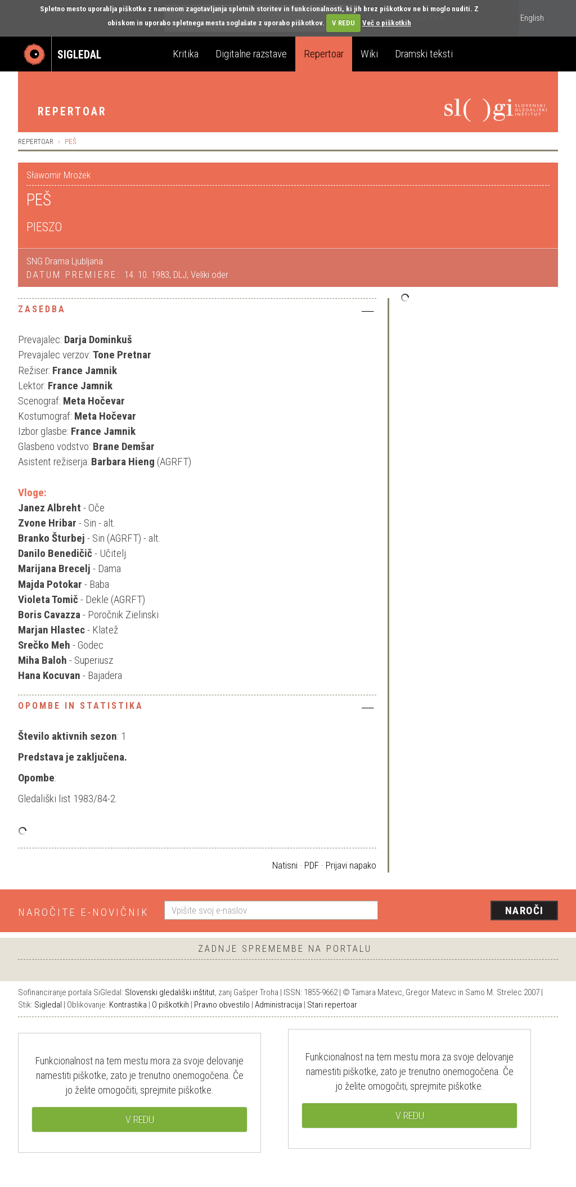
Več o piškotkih (386, 23)
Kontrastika (128, 1005)
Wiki (369, 53)
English (532, 18)
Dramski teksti (424, 53)
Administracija (278, 1005)
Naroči (524, 910)
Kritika (186, 53)
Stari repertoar (332, 1005)
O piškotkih (170, 1005)
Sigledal (48, 1005)
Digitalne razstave (251, 53)
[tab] (197, 312)
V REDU (343, 23)
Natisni (285, 865)
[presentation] (474, 911)
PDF (311, 865)
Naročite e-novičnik (83, 912)
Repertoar (324, 53)
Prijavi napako (351, 865)
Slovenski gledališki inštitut (170, 992)
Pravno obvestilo (222, 1005)
